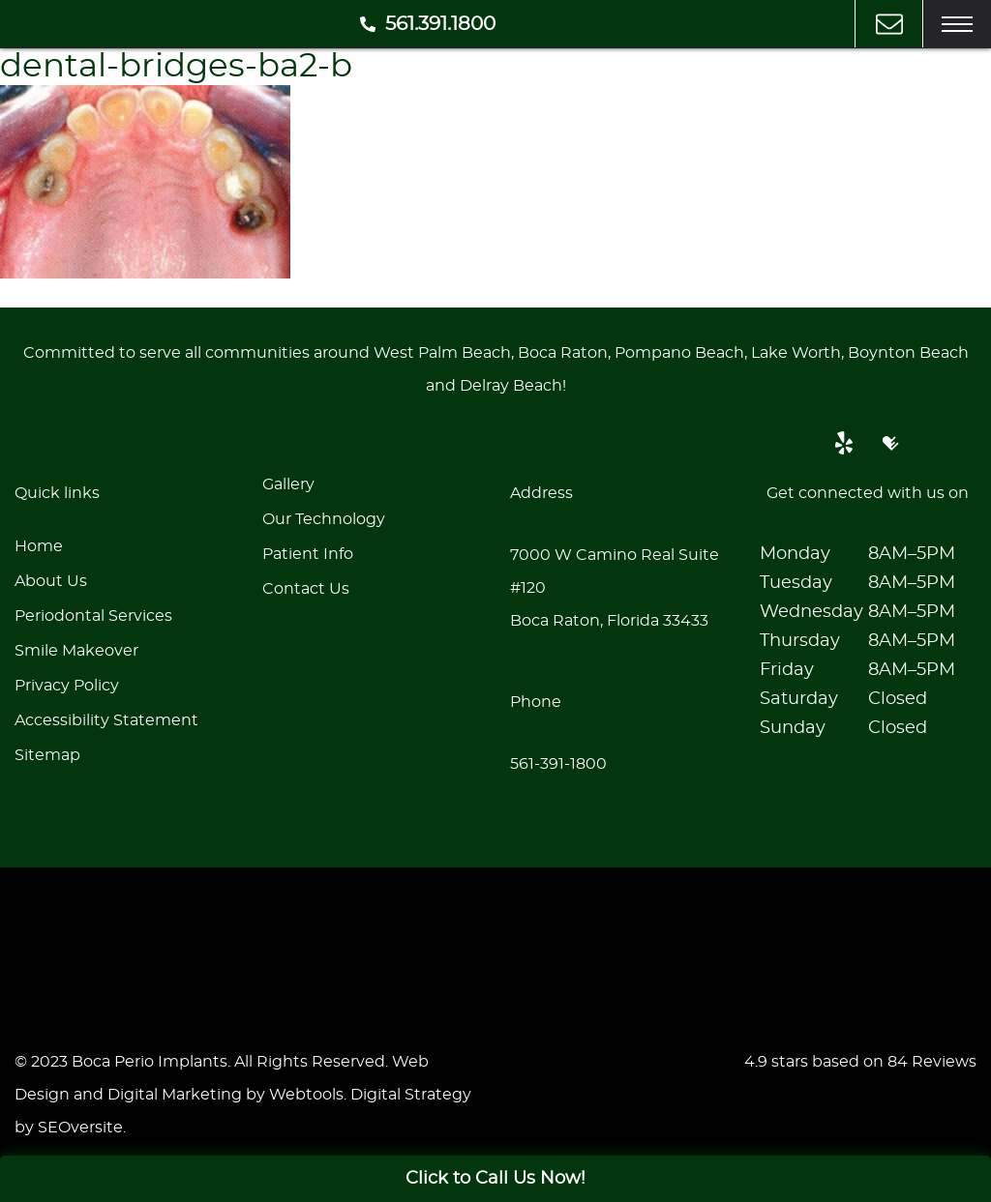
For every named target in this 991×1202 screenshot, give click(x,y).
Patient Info (307, 554)
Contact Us (305, 589)
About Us (51, 581)
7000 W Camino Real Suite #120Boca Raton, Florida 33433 (614, 588)
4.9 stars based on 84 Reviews (860, 1062)
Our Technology (323, 519)
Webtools (306, 1094)
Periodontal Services (93, 616)
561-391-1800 (558, 764)
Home (39, 546)
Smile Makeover (76, 651)
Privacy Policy (67, 685)
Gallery (288, 484)
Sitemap (47, 755)
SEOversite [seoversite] (80, 1127)
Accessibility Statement (106, 720)
